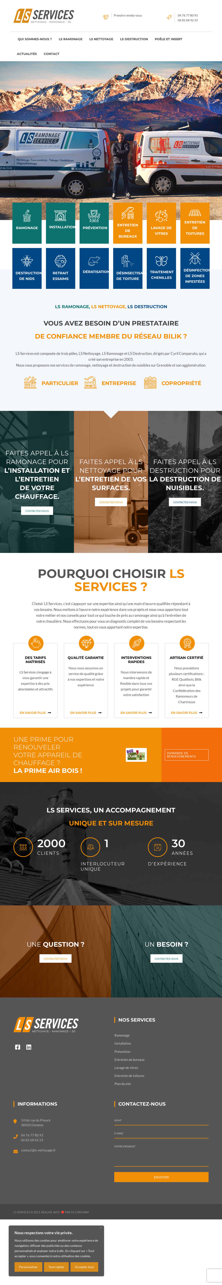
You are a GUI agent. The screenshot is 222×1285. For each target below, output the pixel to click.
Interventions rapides (136, 660)
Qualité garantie (86, 658)
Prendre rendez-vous (128, 15)
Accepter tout (84, 1267)
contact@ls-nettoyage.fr (38, 1150)
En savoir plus (33, 713)
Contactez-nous (37, 511)
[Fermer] (101, 1228)
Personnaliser (28, 1267)
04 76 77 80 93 (188, 15)
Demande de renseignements (181, 755)
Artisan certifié (186, 658)
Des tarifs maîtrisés (35, 660)
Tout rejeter (56, 1267)
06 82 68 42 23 (188, 20)
